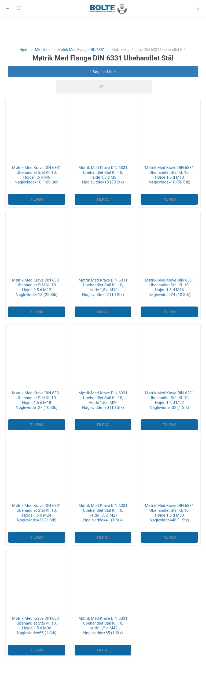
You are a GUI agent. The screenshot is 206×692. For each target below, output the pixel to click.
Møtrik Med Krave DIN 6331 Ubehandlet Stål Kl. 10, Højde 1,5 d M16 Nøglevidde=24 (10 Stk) (169, 287)
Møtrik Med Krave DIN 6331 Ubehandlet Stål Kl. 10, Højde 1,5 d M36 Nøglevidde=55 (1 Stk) (36, 625)
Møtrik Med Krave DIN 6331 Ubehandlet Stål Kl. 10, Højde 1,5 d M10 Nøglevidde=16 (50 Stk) (169, 175)
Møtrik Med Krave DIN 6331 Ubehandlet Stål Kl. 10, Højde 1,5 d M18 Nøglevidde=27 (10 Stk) (36, 400)
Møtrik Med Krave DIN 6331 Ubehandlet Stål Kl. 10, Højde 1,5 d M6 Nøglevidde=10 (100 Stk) (36, 175)
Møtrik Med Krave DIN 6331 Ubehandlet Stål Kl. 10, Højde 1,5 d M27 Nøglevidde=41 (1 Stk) (103, 512)
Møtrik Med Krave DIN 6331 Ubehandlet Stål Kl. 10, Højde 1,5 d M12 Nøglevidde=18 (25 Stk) (36, 287)
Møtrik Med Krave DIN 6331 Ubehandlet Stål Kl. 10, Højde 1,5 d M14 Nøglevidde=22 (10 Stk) (103, 287)
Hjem (24, 50)
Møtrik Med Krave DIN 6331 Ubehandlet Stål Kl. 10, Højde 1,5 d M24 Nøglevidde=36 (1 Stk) (36, 512)
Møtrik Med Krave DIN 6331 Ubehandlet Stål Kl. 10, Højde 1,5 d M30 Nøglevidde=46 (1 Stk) (169, 512)
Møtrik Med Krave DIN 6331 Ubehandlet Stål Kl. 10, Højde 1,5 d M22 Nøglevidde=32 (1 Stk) (169, 400)
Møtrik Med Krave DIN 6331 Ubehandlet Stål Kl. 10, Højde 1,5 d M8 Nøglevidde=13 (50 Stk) (103, 175)
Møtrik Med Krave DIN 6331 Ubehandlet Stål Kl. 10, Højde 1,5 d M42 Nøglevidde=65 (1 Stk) (103, 625)
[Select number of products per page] (104, 86)
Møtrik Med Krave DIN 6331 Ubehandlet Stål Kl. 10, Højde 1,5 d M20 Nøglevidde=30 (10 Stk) (103, 400)
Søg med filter (103, 72)
